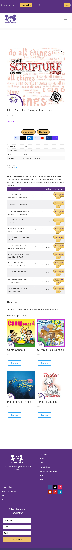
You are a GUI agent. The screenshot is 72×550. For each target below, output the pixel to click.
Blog (41, 475)
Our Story (43, 454)
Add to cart (28, 132)
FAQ (3, 495)
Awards (42, 480)
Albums (14, 39)
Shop (42, 463)
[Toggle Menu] (65, 19)
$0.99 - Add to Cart (59, 196)
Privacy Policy (7, 487)
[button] (61, 51)
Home (9, 39)
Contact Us (6, 500)
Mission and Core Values (48, 471)
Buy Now (43, 132)
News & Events (45, 467)
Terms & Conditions (9, 491)
